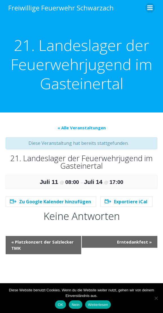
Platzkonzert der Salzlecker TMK (42, 245)
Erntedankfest (134, 242)
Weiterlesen (98, 305)
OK (60, 305)
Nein (76, 305)
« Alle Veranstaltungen (82, 127)
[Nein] (156, 298)
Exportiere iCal (126, 202)
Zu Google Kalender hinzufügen (50, 202)
